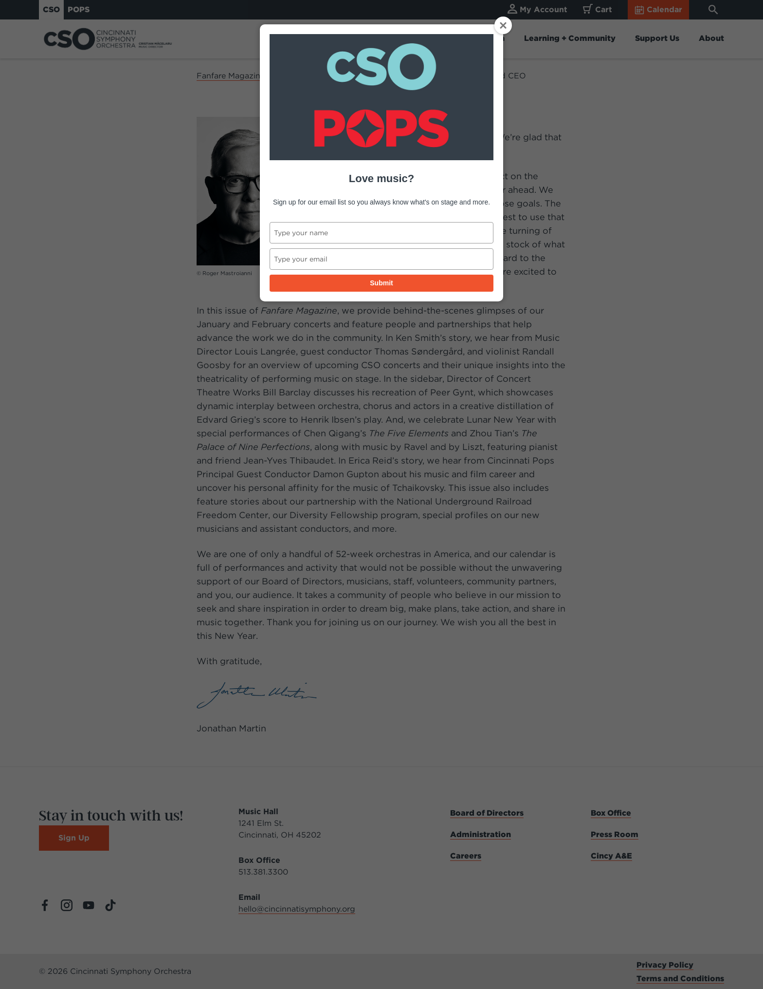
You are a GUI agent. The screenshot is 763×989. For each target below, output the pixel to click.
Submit (381, 283)
